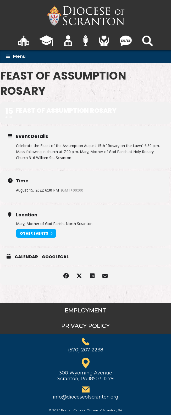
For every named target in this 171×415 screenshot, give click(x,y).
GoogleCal (55, 257)
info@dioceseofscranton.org (85, 397)
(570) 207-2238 (85, 350)
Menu (15, 56)
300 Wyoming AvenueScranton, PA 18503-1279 (85, 376)
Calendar (26, 257)
